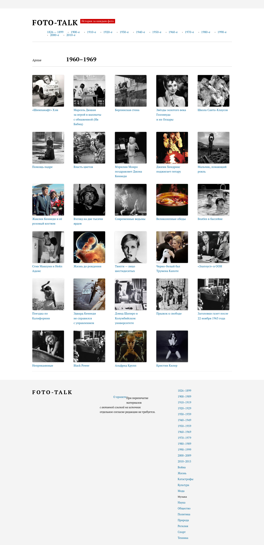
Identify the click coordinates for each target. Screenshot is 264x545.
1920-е (107, 32)
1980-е (205, 32)
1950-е (156, 32)
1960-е (173, 32)
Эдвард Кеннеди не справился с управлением (84, 318)
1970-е (189, 32)
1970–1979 (184, 438)
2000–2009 (184, 455)
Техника (183, 538)
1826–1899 (184, 390)
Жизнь (182, 473)
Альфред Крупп (125, 365)
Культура (183, 485)
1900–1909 (184, 396)
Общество (184, 508)
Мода (181, 491)
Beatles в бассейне (210, 219)
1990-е (222, 32)
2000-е (54, 35)
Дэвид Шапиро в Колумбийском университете (126, 318)
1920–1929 (184, 408)
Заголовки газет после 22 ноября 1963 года (213, 315)
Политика (184, 514)
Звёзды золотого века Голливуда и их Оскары (171, 114)
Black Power (81, 365)
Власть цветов (83, 167)
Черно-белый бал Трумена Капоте (168, 268)
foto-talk (55, 22)
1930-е (124, 32)
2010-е (70, 35)
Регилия (183, 526)
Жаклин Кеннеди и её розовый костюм (47, 221)
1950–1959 (184, 426)
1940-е (140, 32)
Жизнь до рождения (87, 266)
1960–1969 (184, 432)
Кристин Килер (166, 365)
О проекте (120, 397)
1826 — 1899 (55, 32)
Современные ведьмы (130, 219)
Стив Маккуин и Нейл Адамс (47, 268)
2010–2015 (184, 461)
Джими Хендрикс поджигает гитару (168, 169)
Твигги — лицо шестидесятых (125, 268)
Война (182, 467)
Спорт (182, 532)
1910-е (91, 32)
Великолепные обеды (171, 219)
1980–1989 (184, 444)
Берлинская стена (127, 110)
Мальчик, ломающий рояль (212, 169)
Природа (183, 520)
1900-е (75, 32)
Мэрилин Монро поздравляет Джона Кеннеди (128, 171)
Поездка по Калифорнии (41, 315)
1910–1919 (184, 402)
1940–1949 (184, 420)
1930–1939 (184, 414)
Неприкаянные (42, 365)
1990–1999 (184, 449)
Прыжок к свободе (169, 313)
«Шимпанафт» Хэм (45, 110)
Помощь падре (42, 167)
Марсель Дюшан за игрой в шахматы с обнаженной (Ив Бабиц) (87, 117)
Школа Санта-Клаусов (213, 110)
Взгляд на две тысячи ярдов (88, 221)
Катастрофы (185, 479)
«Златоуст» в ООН (210, 266)
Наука (181, 502)
